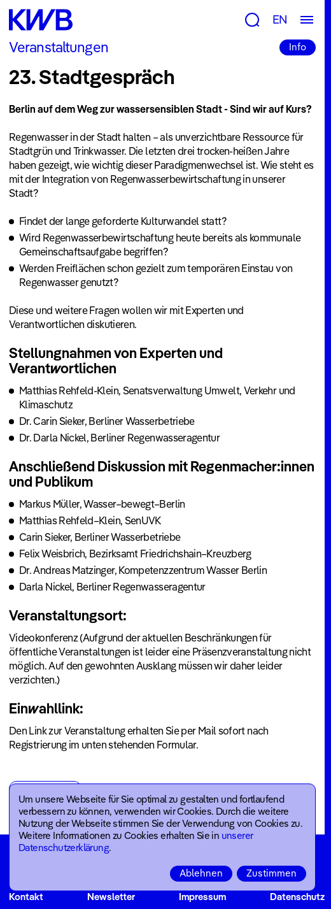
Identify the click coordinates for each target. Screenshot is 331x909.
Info (297, 47)
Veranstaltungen (58, 47)
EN (280, 19)
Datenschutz (297, 897)
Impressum (202, 897)
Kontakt (26, 897)
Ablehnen (201, 873)
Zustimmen (271, 873)
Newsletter (111, 897)
